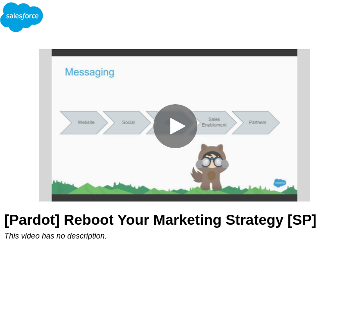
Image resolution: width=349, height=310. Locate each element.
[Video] (174, 125)
